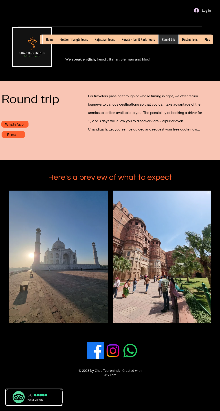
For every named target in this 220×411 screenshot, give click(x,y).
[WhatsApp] (15, 124)
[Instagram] (112, 350)
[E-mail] (13, 134)
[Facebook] (95, 350)
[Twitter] (147, 350)
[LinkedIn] (164, 350)
